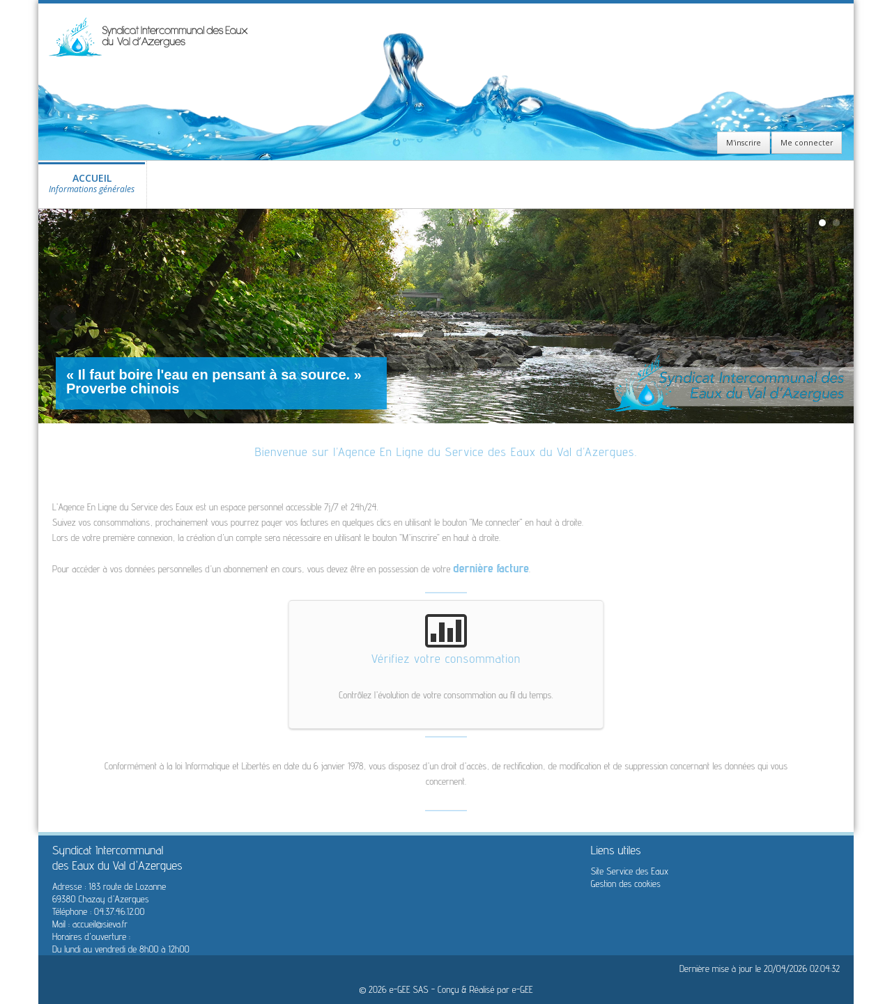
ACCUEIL (91, 187)
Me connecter (806, 143)
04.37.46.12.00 (119, 911)
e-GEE (522, 989)
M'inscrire (743, 143)
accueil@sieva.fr (100, 924)
